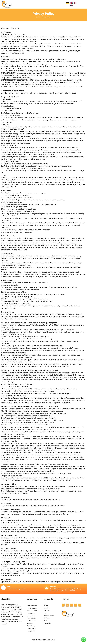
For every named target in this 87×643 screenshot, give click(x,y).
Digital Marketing (32, 605)
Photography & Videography (31, 630)
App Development (32, 610)
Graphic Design (31, 618)
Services (46, 610)
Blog (45, 620)
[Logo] (6, 4)
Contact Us (47, 623)
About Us (47, 608)
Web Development (32, 608)
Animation (30, 623)
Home (38, 17)
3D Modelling (31, 626)
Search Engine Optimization (31, 615)
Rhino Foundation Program (49, 617)
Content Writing (31, 621)
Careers (46, 613)
